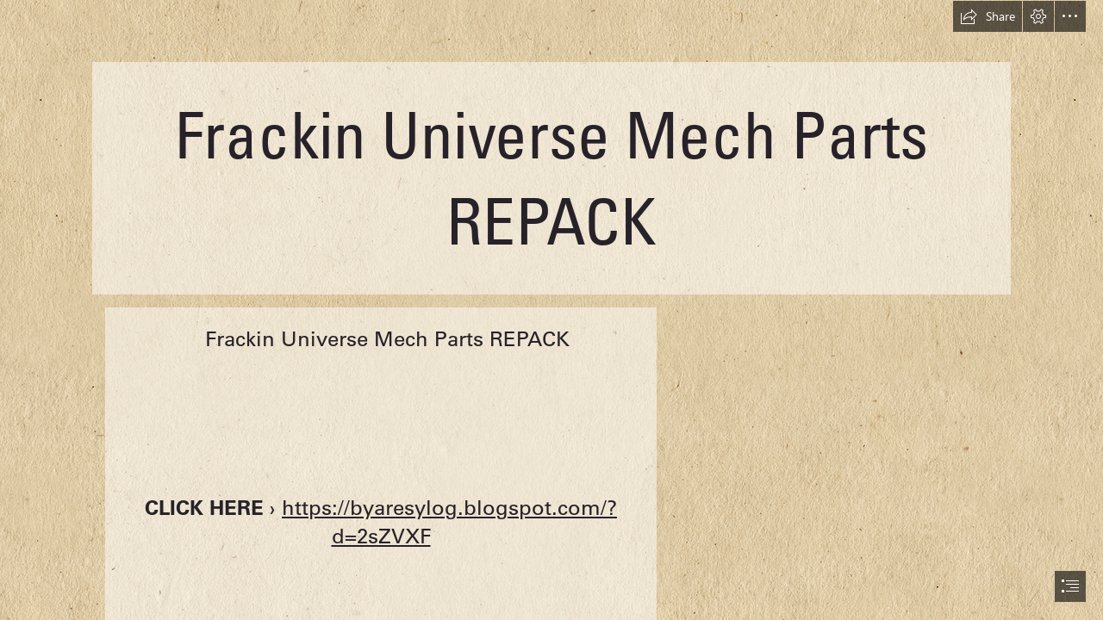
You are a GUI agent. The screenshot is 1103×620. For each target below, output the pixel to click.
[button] (987, 16)
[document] (551, 310)
